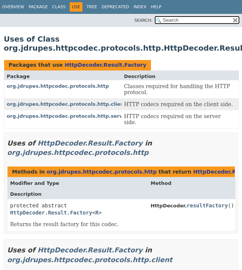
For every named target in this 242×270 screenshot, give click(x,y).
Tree (92, 6)
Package (38, 6)
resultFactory (207, 205)
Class (59, 6)
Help (156, 6)
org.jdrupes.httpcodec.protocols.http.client (66, 104)
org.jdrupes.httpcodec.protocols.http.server (67, 116)
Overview (13, 6)
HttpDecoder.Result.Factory (105, 65)
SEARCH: (143, 20)
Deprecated (115, 6)
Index (139, 6)
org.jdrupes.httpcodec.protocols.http (58, 86)
